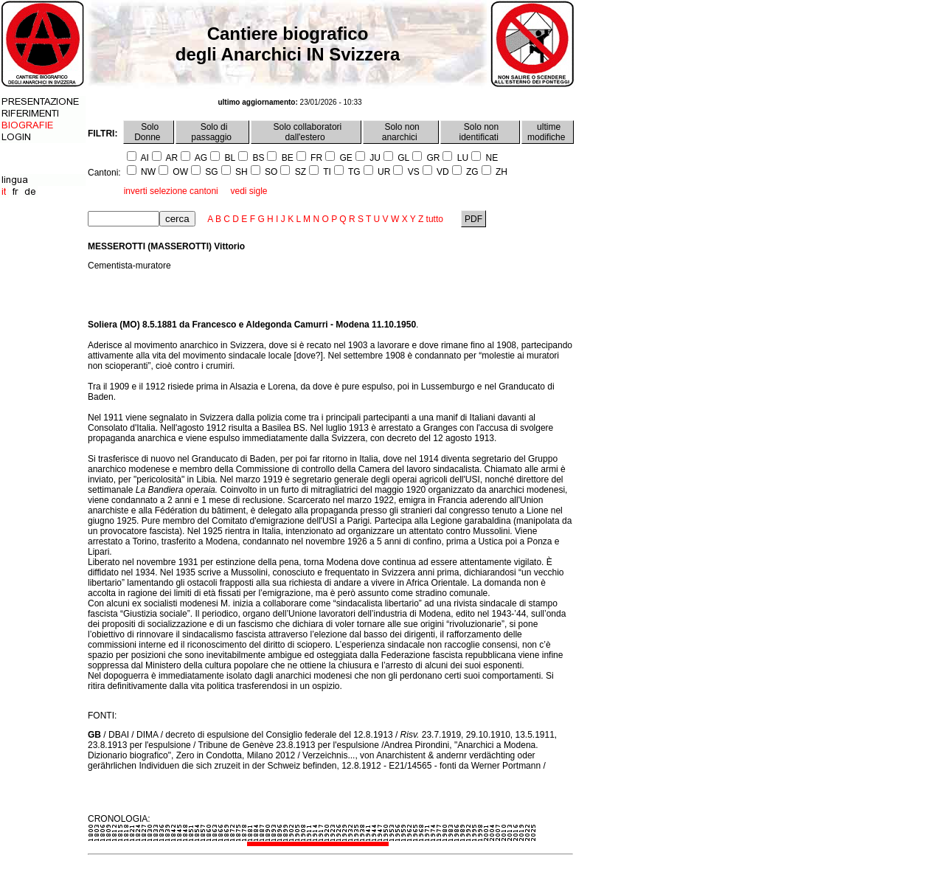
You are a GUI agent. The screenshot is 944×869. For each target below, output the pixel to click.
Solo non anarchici (401, 132)
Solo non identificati (480, 132)
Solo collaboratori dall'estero (306, 132)
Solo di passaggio (212, 132)
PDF (473, 219)
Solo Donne (148, 132)
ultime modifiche (547, 132)
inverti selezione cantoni (171, 191)
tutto (434, 219)
